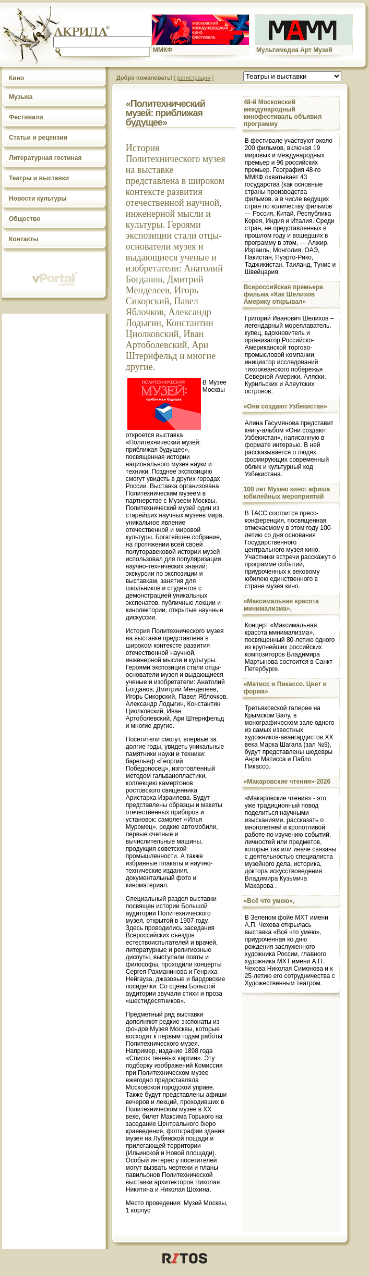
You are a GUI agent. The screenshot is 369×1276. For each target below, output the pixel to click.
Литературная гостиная (45, 158)
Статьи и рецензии (38, 137)
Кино (16, 78)
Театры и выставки (39, 178)
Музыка (20, 97)
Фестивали (26, 117)
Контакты (24, 239)
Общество (25, 218)
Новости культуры (37, 198)
